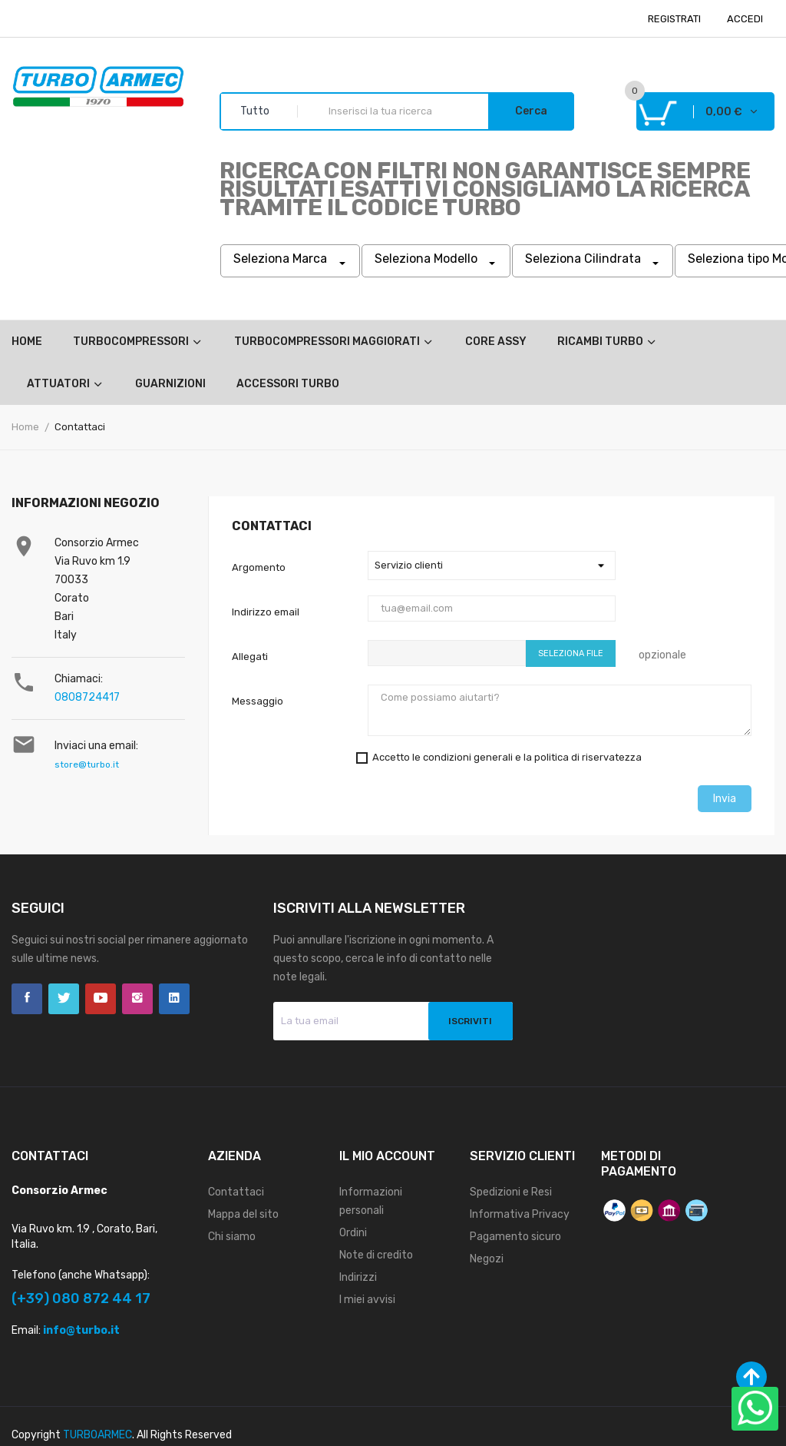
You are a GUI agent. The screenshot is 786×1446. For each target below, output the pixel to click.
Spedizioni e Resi (511, 1192)
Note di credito (376, 1255)
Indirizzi (358, 1277)
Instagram (137, 998)
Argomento (259, 567)
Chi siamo (232, 1236)
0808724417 (87, 697)
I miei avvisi (367, 1299)
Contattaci (236, 1192)
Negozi (487, 1258)
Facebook (27, 998)
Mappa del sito (243, 1214)
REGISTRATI (674, 19)
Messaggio (257, 701)
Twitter (63, 998)
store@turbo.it (86, 764)
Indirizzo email (265, 612)
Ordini (353, 1232)
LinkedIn (174, 998)
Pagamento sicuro (515, 1236)
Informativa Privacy (520, 1214)
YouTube (100, 998)
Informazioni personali (370, 1201)
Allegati (250, 656)
